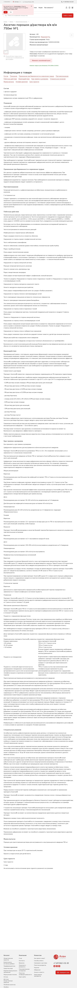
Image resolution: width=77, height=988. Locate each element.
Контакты (22, 961)
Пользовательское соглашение (24, 970)
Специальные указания (57, 80)
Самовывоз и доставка (40, 963)
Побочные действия (10, 80)
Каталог (7, 955)
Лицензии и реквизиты (22, 966)
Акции (40, 8)
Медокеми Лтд (46, 37)
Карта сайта (22, 977)
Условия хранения (22, 83)
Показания (13, 77)
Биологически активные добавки (9, 963)
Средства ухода (8, 968)
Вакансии (21, 963)
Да (5, 12)
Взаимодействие (24, 80)
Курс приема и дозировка (39, 80)
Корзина (36, 967)
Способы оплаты (38, 961)
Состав (6, 77)
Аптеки (34, 8)
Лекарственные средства (8, 959)
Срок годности (34, 83)
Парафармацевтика (9, 966)
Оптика (6, 977)
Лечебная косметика (9, 985)
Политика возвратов (40, 965)
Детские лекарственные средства (8, 980)
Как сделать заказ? (39, 958)
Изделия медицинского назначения (10, 971)
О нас (20, 958)
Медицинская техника (10, 974)
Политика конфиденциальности (25, 974)
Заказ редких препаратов (38, 975)
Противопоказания (62, 77)
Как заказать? (48, 8)
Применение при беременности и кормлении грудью (36, 77)
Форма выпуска (9, 83)
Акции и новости (39, 972)
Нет (11, 12)
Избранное (37, 970)
